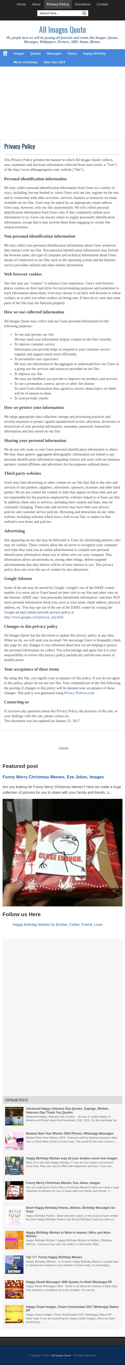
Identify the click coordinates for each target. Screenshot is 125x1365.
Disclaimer (83, 4)
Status (72, 53)
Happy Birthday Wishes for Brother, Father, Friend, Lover (58, 925)
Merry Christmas (26, 62)
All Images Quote (62, 29)
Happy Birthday (94, 53)
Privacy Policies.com (79, 693)
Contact (102, 4)
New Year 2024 (54, 62)
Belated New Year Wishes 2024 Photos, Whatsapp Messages (70, 1133)
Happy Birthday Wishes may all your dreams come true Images (72, 1158)
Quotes (35, 53)
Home (21, 4)
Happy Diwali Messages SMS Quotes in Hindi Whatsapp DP (69, 1282)
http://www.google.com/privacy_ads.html (34, 617)
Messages (54, 53)
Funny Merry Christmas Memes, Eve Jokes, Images (53, 777)
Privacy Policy (58, 4)
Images (19, 53)
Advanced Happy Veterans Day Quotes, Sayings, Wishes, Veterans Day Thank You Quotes (67, 1110)
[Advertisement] (62, 104)
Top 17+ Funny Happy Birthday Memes (54, 1257)
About (36, 4)
